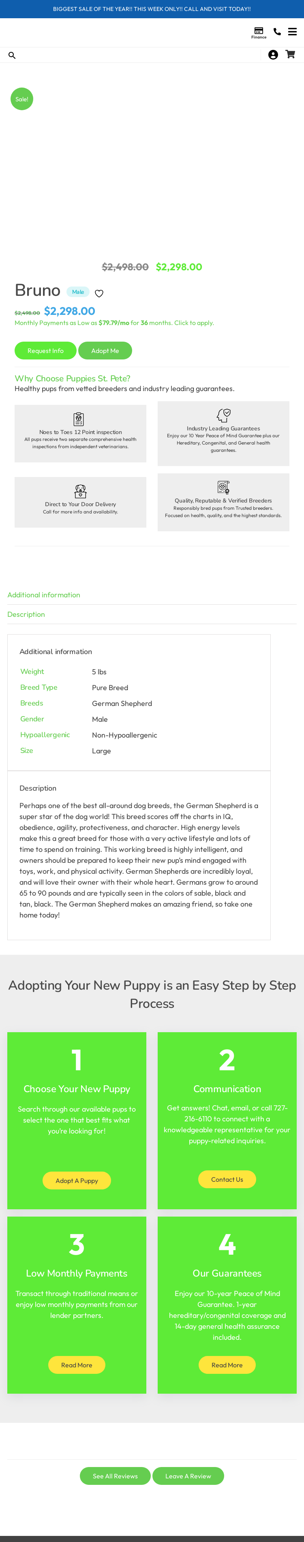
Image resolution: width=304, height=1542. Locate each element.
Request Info (46, 350)
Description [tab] (26, 614)
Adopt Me (105, 350)
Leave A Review (188, 1476)
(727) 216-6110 (277, 31)
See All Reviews (115, 1476)
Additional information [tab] (43, 594)
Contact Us (227, 1179)
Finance (258, 36)
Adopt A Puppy (77, 1180)
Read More (76, 1365)
